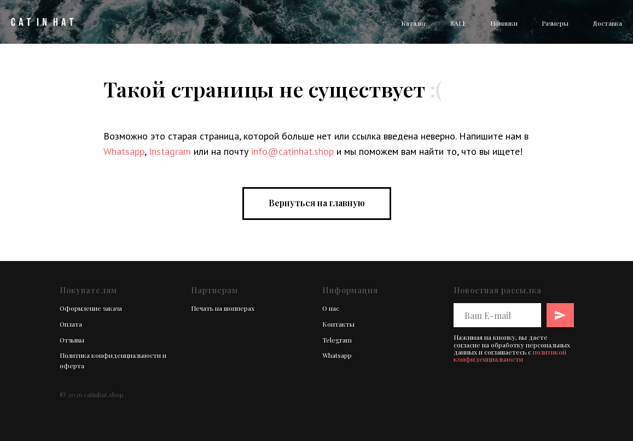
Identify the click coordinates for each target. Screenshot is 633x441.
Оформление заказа (91, 308)
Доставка (607, 23)
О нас (330, 308)
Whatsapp (123, 151)
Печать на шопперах (222, 308)
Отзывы (72, 339)
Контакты (338, 324)
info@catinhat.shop (292, 151)
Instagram (170, 151)
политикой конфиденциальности (510, 355)
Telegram (337, 339)
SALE (458, 23)
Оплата (71, 324)
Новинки (504, 23)
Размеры (555, 23)
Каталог (413, 23)
